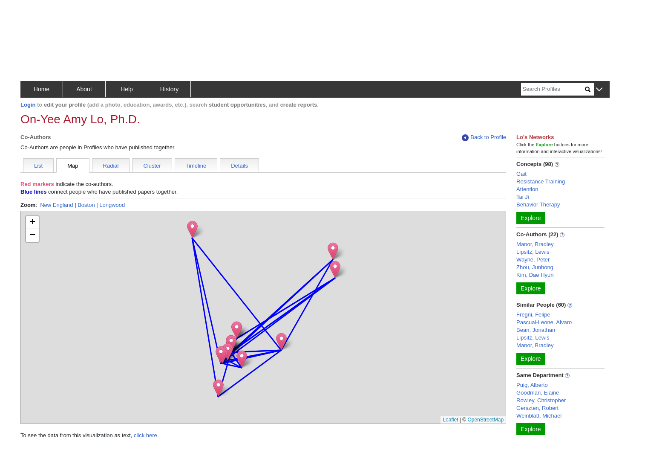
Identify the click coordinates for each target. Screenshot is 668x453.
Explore (531, 218)
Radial (111, 166)
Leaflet (450, 420)
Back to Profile (484, 137)
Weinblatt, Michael (538, 415)
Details (239, 166)
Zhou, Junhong (534, 267)
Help (127, 89)
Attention (527, 189)
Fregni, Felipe (533, 314)
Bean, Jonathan (535, 330)
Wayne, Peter (533, 259)
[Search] (553, 89)
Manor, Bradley (534, 244)
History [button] (169, 89)
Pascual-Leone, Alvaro (544, 322)
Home (41, 89)
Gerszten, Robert (537, 408)
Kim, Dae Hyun (534, 275)
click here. (146, 435)
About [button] (84, 89)
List (38, 166)
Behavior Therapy (538, 204)
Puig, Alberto (532, 385)
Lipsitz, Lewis (532, 252)
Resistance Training (540, 181)
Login (27, 105)
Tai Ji (522, 197)
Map (72, 166)
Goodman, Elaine (537, 392)
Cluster (152, 166)
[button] (599, 90)
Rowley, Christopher (541, 400)
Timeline (196, 166)
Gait (521, 174)
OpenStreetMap (485, 420)
